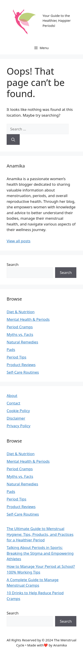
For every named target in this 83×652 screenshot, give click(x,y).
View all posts (19, 240)
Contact (13, 403)
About (12, 395)
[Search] (13, 139)
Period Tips (16, 357)
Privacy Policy (18, 425)
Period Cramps (20, 326)
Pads (11, 349)
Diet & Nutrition (21, 311)
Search (13, 264)
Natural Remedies (22, 342)
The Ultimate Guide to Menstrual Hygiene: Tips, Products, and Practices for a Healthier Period (40, 534)
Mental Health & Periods (28, 319)
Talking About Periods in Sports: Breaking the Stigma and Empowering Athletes (40, 553)
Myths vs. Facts (20, 334)
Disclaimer (16, 418)
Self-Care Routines (23, 372)
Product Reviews (21, 364)
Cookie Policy (18, 410)
